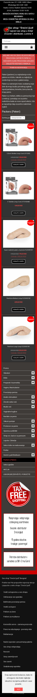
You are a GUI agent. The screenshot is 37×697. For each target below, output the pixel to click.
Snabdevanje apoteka (11, 666)
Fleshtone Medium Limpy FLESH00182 (18, 298)
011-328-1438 (20, 2)
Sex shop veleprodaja (11, 647)
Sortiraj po (6, 118)
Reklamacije (8, 634)
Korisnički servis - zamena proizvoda (17, 624)
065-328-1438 (22, 5)
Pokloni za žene (9, 612)
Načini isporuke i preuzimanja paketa (17, 642)
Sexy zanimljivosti (10, 657)
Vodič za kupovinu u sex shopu (15, 592)
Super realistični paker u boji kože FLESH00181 (18, 250)
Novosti (6, 652)
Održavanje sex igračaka (12, 597)
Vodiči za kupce (9, 607)
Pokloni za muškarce (11, 617)
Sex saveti (7, 662)
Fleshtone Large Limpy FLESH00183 (18, 346)
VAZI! (18, 689)
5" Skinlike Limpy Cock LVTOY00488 (18, 202)
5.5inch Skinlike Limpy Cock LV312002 (18, 153)
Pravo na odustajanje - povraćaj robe (17, 629)
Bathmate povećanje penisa (14, 602)
